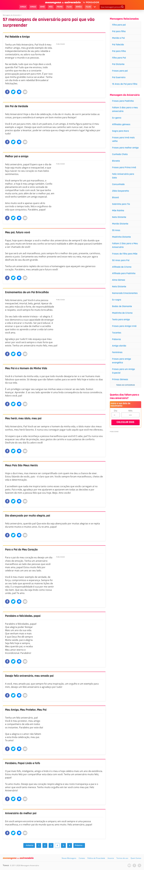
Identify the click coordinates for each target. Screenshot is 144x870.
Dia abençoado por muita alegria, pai (28, 516)
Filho (88, 6)
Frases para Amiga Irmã (124, 326)
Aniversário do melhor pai (21, 813)
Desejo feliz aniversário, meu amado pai (30, 676)
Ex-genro (116, 117)
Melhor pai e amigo (17, 156)
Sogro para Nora (120, 131)
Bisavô (115, 197)
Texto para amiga (121, 319)
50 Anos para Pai (120, 260)
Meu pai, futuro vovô (18, 232)
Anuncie (111, 858)
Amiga (23, 6)
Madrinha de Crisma (122, 313)
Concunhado (118, 184)
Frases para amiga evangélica (121, 360)
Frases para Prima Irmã (124, 167)
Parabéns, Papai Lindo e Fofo (23, 763)
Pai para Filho (119, 51)
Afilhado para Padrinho (123, 273)
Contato (82, 858)
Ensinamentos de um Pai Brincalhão (28, 292)
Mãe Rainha (118, 210)
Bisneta (116, 160)
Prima (60, 6)
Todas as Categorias (125, 385)
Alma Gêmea (118, 280)
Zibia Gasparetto (120, 190)
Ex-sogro (116, 299)
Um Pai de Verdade (17, 106)
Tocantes (116, 332)
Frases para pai (120, 70)
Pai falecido (118, 44)
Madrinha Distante (121, 236)
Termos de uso (122, 858)
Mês (130, 410)
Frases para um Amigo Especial (123, 371)
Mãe (51, 6)
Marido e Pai (118, 38)
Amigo (33, 6)
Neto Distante (119, 217)
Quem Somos (136, 858)
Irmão (79, 6)
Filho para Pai (119, 57)
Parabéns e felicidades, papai (24, 616)
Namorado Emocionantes (125, 293)
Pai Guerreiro (118, 77)
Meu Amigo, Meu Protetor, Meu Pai (27, 710)
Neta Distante (119, 286)
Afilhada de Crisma (121, 266)
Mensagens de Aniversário (12, 15)
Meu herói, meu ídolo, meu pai (24, 418)
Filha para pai (119, 24)
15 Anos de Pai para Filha (124, 84)
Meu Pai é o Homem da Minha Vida (27, 368)
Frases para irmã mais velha (123, 139)
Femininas (117, 352)
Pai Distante (118, 64)
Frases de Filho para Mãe (124, 253)
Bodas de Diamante (122, 306)
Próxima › (79, 845)
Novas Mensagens (69, 858)
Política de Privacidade (96, 858)
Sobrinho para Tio (121, 204)
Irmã (42, 6)
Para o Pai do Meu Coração (22, 550)
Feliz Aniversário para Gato (123, 175)
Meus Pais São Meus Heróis (22, 465)
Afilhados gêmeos (121, 124)
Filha (69, 6)
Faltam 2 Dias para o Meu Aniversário (125, 245)
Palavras (116, 339)
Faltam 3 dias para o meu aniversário (125, 109)
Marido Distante (120, 223)
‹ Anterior (29, 845)
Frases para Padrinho (123, 101)
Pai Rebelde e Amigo (18, 37)
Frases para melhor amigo (125, 147)
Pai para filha (119, 31)
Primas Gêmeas (120, 379)
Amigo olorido (119, 345)
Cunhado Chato (120, 154)
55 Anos (116, 230)
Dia (115, 410)
